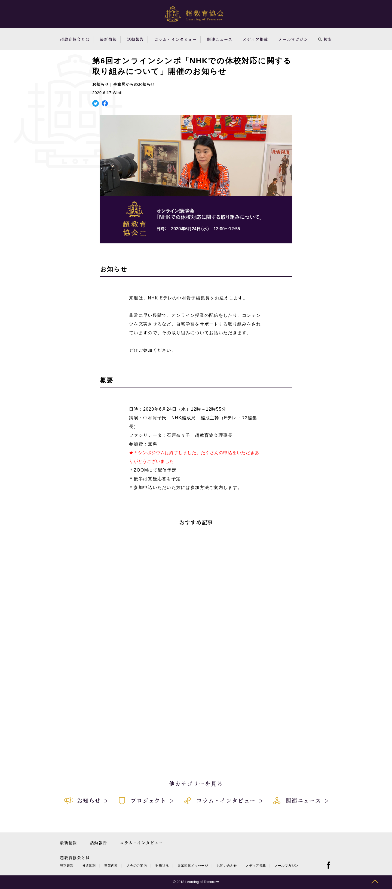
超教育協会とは (75, 39)
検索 (325, 39)
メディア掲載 (255, 39)
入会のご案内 (137, 866)
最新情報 (108, 39)
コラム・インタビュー (175, 39)
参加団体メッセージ (193, 866)
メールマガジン (293, 39)
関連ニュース (219, 39)
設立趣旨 (66, 866)
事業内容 (111, 866)
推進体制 (89, 866)
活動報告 (135, 39)
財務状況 (162, 866)
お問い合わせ (227, 866)
